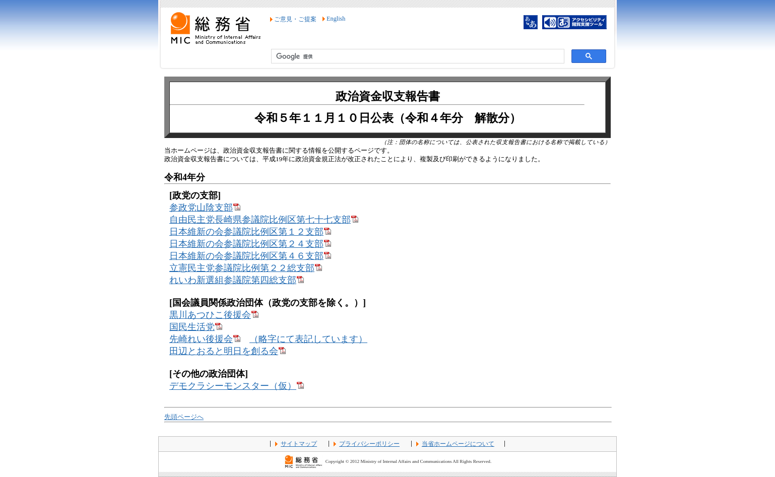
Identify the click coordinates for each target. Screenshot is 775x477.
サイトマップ (299, 444)
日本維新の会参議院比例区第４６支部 (250, 256)
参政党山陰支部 (204, 207)
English (336, 18)
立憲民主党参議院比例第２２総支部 (245, 268)
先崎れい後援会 (204, 339)
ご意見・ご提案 (295, 19)
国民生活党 (195, 327)
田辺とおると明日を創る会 (227, 351)
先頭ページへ (184, 417)
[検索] (416, 56)
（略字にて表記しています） (308, 339)
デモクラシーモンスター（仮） (236, 386)
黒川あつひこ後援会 (214, 315)
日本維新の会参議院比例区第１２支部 (250, 232)
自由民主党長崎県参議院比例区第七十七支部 (263, 220)
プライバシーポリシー (369, 444)
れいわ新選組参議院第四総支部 (236, 280)
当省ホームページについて (458, 444)
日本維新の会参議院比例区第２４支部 (250, 244)
